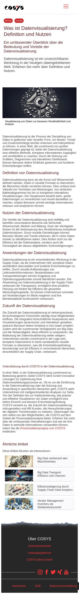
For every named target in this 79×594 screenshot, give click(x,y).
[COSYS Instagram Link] (40, 573)
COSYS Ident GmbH (39, 559)
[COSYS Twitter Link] (53, 573)
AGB (38, 585)
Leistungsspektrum (39, 552)
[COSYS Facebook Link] (46, 573)
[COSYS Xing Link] (59, 573)
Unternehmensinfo (39, 546)
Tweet (39, 78)
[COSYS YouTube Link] (66, 573)
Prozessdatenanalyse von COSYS (42, 428)
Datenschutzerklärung (63, 585)
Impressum (19, 585)
